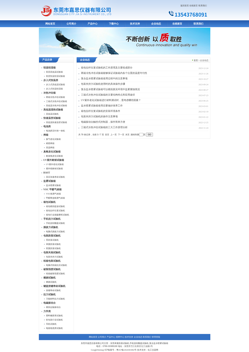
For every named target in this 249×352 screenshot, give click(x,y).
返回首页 (184, 5)
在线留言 (193, 5)
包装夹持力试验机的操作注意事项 (99, 116)
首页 (196, 60)
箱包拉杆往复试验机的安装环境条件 (100, 111)
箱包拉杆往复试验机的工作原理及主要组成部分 (106, 67)
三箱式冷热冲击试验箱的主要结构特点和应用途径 (108, 94)
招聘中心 (120, 337)
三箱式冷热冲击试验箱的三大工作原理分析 (104, 127)
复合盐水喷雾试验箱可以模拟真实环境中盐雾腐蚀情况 (110, 89)
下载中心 (114, 23)
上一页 (113, 134)
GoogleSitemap (97, 350)
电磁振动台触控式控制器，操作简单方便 (103, 122)
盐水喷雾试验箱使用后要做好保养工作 (102, 105)
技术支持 (135, 23)
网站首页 (50, 23)
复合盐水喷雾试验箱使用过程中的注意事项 (104, 78)
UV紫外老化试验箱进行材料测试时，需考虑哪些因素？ (111, 100)
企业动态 (156, 23)
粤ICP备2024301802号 (126, 350)
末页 (127, 134)
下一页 (121, 134)
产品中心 (92, 23)
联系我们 (202, 5)
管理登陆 (156, 337)
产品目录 (47, 59)
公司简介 (71, 23)
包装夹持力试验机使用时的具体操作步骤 (103, 84)
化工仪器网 (153, 350)
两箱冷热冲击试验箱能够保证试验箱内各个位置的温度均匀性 (114, 73)
